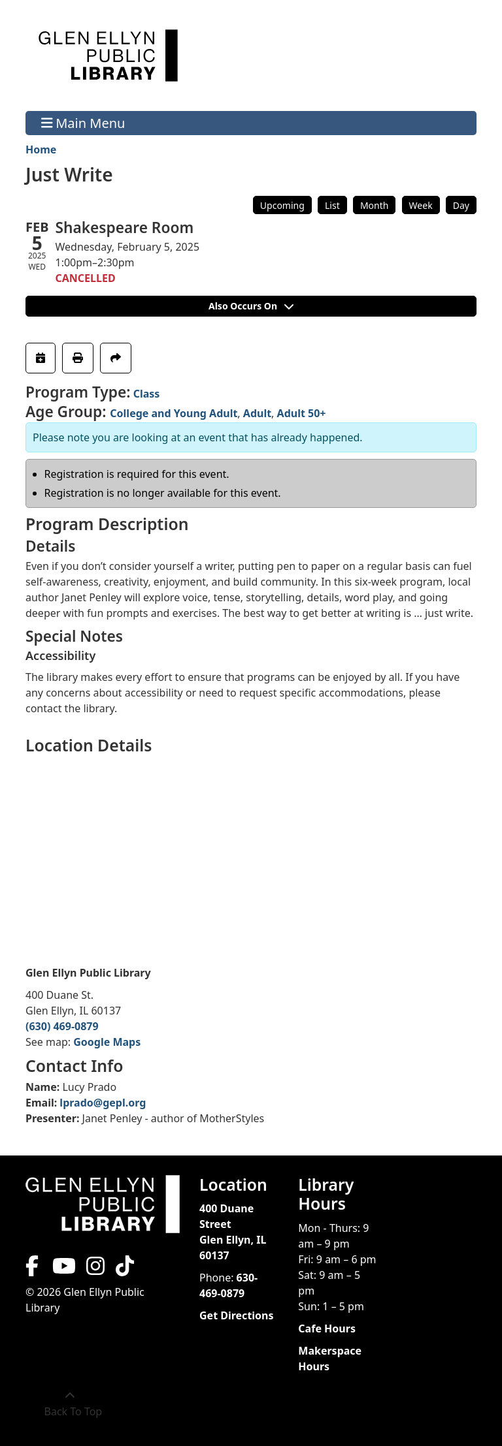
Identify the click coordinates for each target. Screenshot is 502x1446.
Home (40, 149)
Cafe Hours (327, 1328)
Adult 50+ (301, 413)
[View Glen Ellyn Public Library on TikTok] (123, 1270)
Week (421, 205)
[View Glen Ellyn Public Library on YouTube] (63, 1270)
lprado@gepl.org (102, 1102)
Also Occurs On (251, 306)
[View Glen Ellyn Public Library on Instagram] (95, 1270)
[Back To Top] (69, 1403)
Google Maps (107, 1042)
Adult (257, 413)
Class (146, 393)
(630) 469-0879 (62, 1026)
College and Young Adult (173, 413)
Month (374, 205)
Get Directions (236, 1315)
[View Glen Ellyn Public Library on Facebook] (33, 1270)
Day (461, 205)
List (332, 205)
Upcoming (282, 205)
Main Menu (83, 123)
